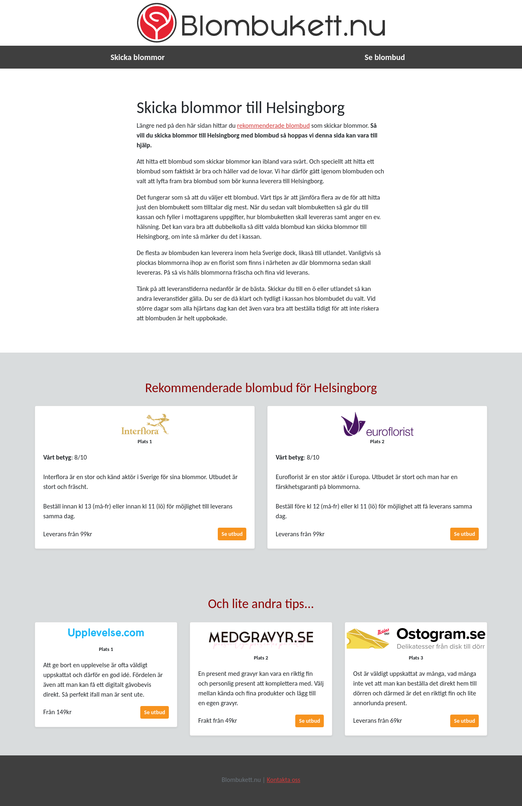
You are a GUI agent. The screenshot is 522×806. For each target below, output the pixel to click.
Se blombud (385, 57)
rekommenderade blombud (273, 125)
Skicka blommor (138, 57)
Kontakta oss (283, 780)
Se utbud (232, 534)
